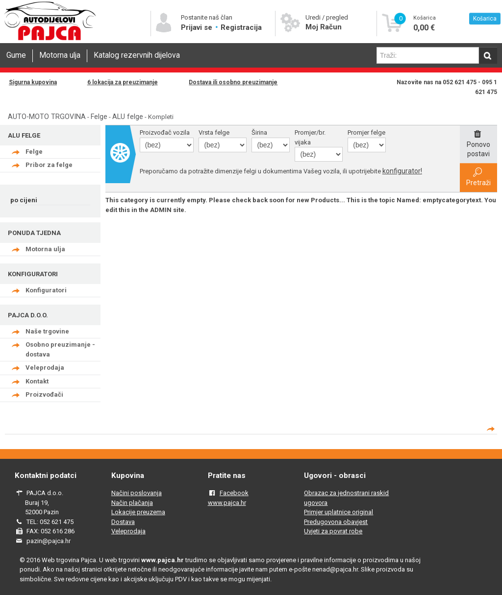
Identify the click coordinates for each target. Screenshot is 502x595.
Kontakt (37, 381)
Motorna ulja (59, 55)
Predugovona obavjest (336, 521)
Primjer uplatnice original (338, 512)
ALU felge (127, 116)
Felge (99, 116)
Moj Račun (323, 27)
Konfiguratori (46, 290)
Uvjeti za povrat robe (333, 531)
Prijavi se (197, 27)
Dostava (123, 521)
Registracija (241, 27)
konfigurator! (402, 171)
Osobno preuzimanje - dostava (60, 349)
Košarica (485, 18)
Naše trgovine (47, 331)
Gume (16, 55)
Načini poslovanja (136, 493)
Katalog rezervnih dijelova (137, 55)
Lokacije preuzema (138, 512)
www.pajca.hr (227, 502)
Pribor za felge (49, 164)
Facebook (234, 493)
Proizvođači (44, 394)
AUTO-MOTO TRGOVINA (47, 116)
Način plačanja (132, 502)
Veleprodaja (44, 367)
